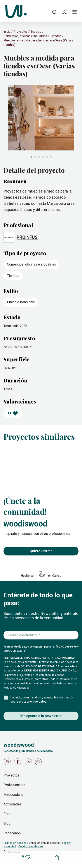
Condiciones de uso (30, 846)
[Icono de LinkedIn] (28, 763)
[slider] (41, 122)
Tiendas (55, 36)
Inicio (6, 31)
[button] (64, 12)
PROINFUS (27, 237)
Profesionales (14, 785)
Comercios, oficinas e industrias (25, 36)
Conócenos (12, 833)
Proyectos (21, 31)
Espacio (36, 31)
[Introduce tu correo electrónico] (41, 635)
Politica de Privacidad (16, 687)
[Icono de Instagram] (7, 763)
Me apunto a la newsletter (41, 716)
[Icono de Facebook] (18, 763)
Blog (6, 823)
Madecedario (13, 795)
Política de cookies (14, 842)
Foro (6, 814)
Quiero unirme (41, 551)
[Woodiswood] (16, 12)
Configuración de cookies (44, 842)
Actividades (12, 804)
